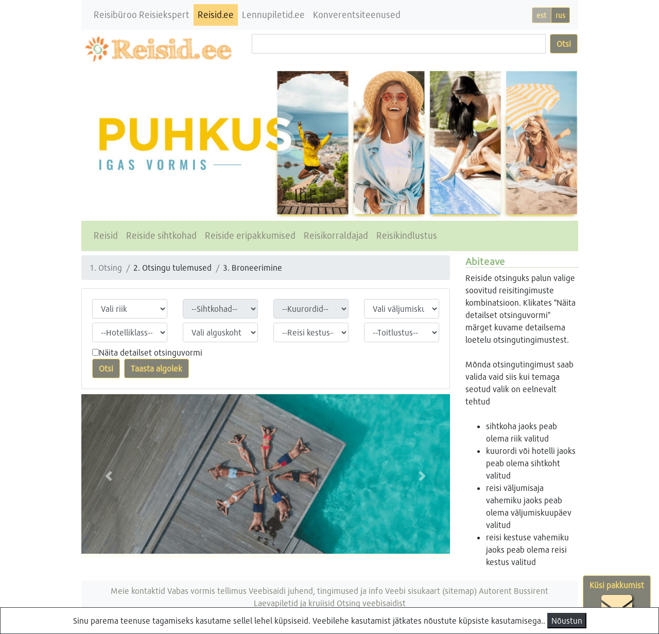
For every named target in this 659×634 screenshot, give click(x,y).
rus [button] (560, 15)
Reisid (106, 235)
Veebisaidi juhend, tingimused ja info (316, 590)
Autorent (495, 590)
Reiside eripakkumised (250, 235)
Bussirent (531, 590)
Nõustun (566, 620)
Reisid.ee (216, 14)
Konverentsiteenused (357, 14)
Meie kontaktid (138, 590)
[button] (108, 476)
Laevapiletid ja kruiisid (294, 603)
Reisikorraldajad (336, 235)
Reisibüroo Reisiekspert (141, 14)
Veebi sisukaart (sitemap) (431, 590)
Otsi (564, 43)
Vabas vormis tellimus (207, 590)
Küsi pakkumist (616, 601)
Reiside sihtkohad (161, 235)
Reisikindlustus (406, 235)
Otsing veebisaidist (371, 603)
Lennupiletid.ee (273, 14)
